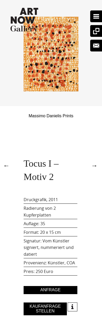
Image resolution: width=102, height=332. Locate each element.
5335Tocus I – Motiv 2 (95, 165)
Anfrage (50, 290)
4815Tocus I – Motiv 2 (7, 165)
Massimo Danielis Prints (51, 116)
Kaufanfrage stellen (45, 308)
